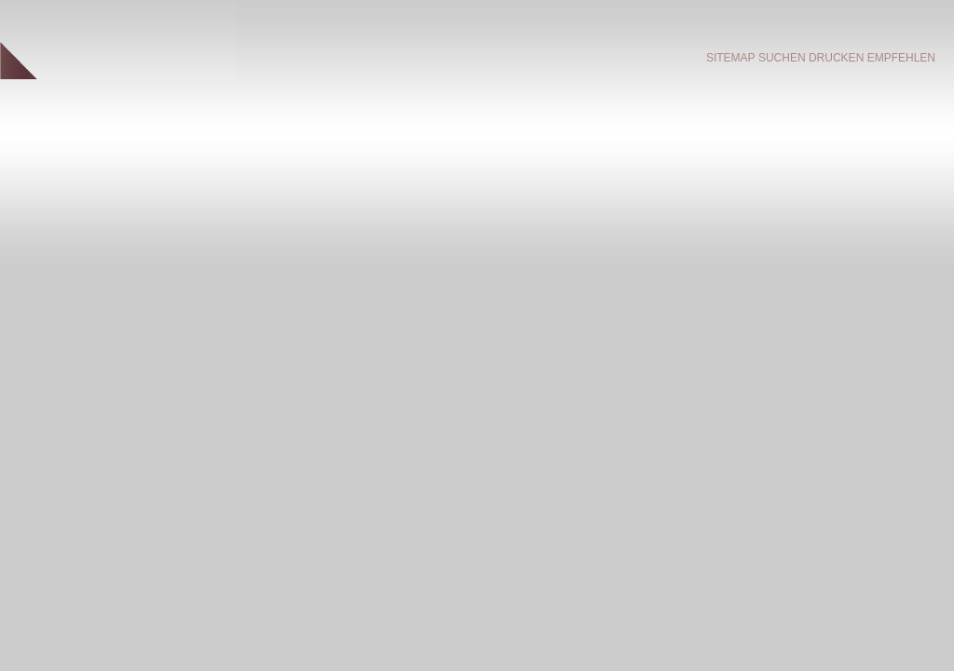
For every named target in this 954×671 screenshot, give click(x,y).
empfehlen (901, 57)
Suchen (782, 57)
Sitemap (731, 57)
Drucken (836, 57)
